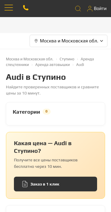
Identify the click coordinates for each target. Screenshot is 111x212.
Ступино (67, 59)
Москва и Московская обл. (29, 59)
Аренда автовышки (52, 64)
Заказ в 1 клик (40, 184)
